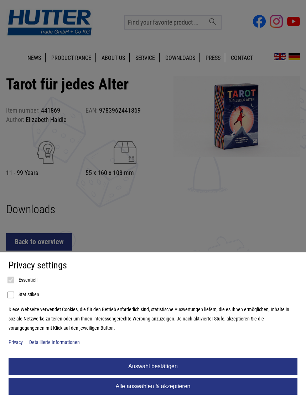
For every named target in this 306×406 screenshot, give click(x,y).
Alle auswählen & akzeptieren (153, 386)
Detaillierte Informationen (54, 342)
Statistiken (24, 295)
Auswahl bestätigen (153, 366)
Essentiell (23, 280)
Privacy (16, 342)
